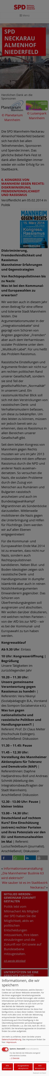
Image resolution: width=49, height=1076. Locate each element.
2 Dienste (14, 1058)
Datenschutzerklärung (11, 1039)
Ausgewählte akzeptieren (23, 1067)
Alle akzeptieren (40, 1067)
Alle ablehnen (7, 1067)
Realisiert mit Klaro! (39, 1073)
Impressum (11, 1042)
